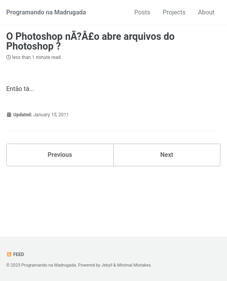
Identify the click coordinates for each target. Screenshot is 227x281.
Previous (60, 154)
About (206, 12)
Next (166, 154)
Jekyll (106, 265)
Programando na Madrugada (46, 12)
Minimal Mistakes (134, 265)
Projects (174, 12)
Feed (15, 254)
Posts (142, 12)
